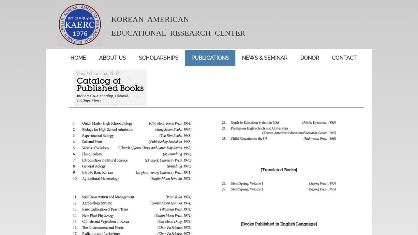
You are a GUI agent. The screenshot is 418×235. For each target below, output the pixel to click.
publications (210, 58)
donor (309, 58)
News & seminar (264, 58)
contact (344, 58)
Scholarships (158, 58)
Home (78, 58)
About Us (112, 58)
